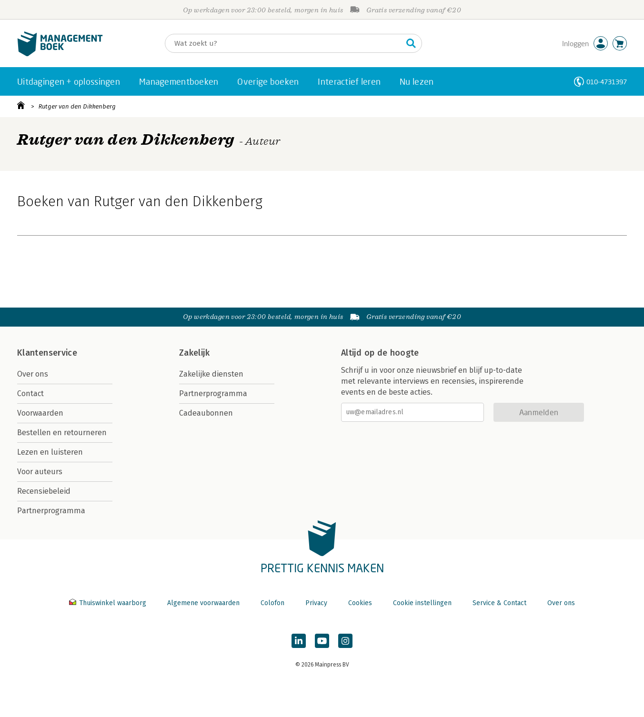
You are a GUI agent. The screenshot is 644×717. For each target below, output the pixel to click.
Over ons (32, 373)
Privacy (316, 603)
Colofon (272, 603)
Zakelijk (194, 353)
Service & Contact (499, 603)
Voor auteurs (39, 471)
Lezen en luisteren (50, 452)
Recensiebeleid (43, 491)
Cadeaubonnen (206, 413)
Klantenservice (47, 353)
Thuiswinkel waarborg (108, 603)
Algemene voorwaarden (203, 603)
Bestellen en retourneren (62, 432)
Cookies (360, 603)
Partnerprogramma (51, 510)
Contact (30, 393)
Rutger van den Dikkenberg (77, 106)
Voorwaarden (40, 413)
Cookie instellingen (422, 603)
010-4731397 (606, 82)
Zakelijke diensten (211, 373)
